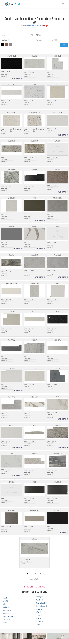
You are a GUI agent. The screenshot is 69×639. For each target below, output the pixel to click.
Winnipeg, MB (39, 597)
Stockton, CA (6, 622)
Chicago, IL (38, 624)
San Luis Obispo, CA (8, 616)
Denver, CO (38, 618)
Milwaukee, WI (39, 600)
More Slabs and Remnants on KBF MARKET (34, 587)
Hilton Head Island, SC (41, 606)
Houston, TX (6, 607)
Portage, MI (39, 615)
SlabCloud (37, 579)
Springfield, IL (39, 621)
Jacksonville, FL (6, 613)
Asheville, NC (6, 598)
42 (41, 573)
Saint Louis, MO (7, 619)
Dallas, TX (5, 604)
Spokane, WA (39, 609)
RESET (64, 45)
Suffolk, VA (38, 612)
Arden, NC (5, 601)
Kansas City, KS (7, 610)
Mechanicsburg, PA (41, 603)
